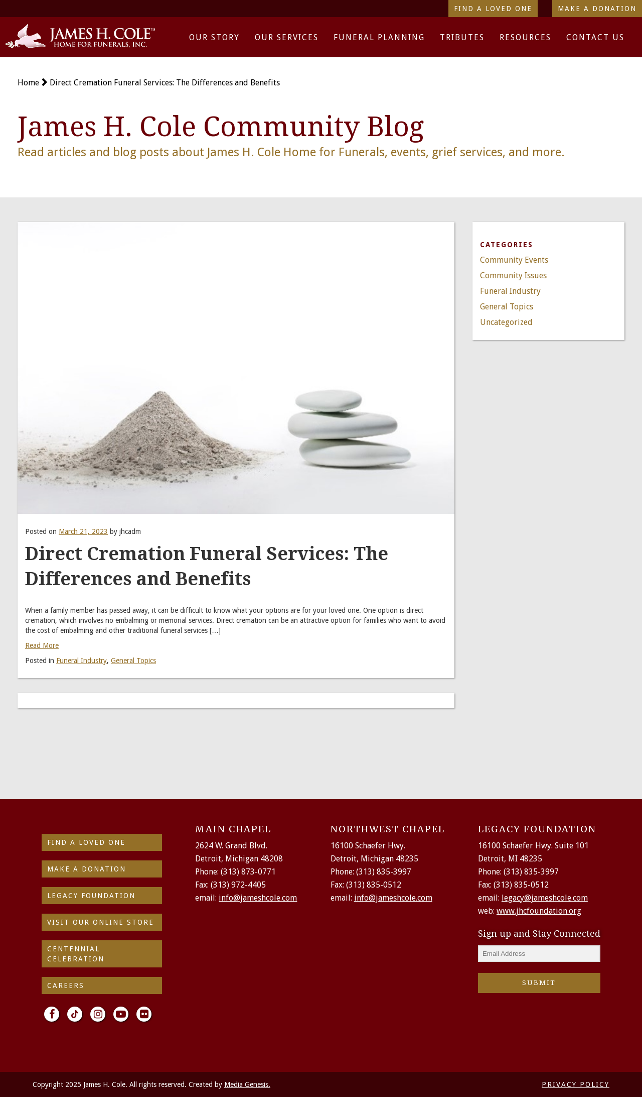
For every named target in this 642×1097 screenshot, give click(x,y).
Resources (525, 37)
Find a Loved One (493, 9)
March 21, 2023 (83, 531)
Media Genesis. (247, 1084)
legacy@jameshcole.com (545, 898)
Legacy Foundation (91, 896)
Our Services (286, 37)
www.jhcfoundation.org (539, 911)
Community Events (514, 260)
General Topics (133, 660)
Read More (42, 645)
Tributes (462, 37)
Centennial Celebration (75, 954)
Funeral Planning (379, 37)
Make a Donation (597, 9)
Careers (65, 985)
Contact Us (595, 37)
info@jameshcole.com (258, 898)
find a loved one (86, 842)
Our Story (214, 37)
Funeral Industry (81, 660)
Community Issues (513, 275)
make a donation (86, 869)
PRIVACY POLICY (575, 1084)
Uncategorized (506, 322)
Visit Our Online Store (100, 922)
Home (28, 82)
